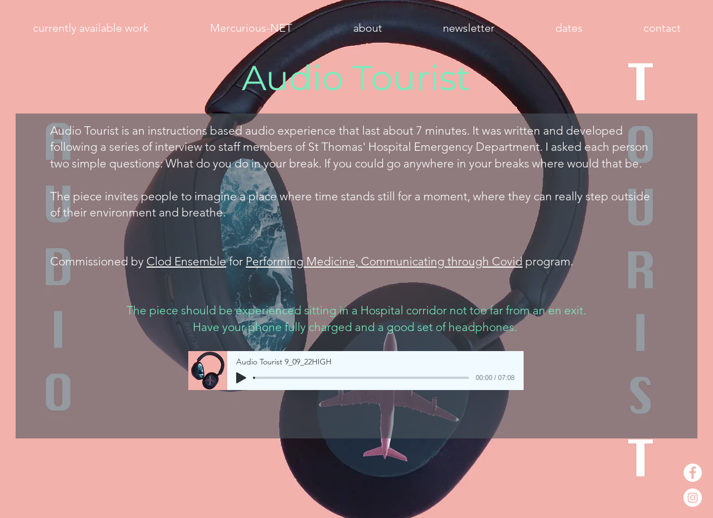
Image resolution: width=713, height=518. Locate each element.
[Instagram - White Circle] (692, 498)
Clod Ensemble (186, 261)
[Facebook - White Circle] (692, 472)
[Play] (241, 377)
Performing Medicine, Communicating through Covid (384, 261)
